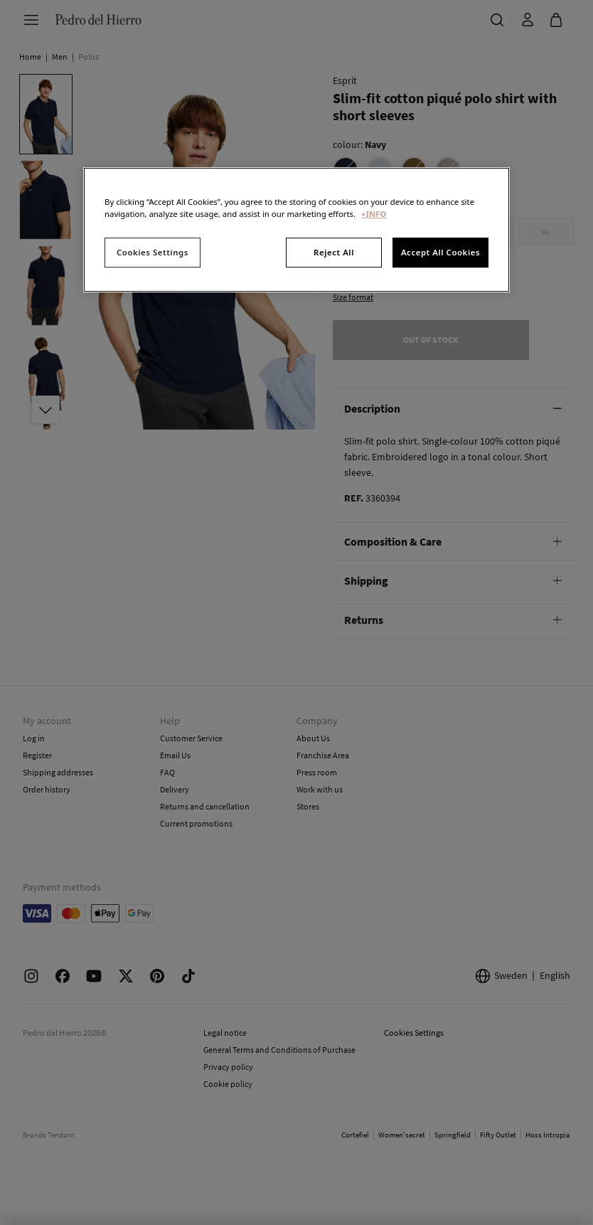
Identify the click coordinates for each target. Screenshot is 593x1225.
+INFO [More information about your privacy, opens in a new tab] (373, 213)
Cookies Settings (152, 253)
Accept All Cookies (440, 253)
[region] (296, 229)
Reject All (334, 253)
